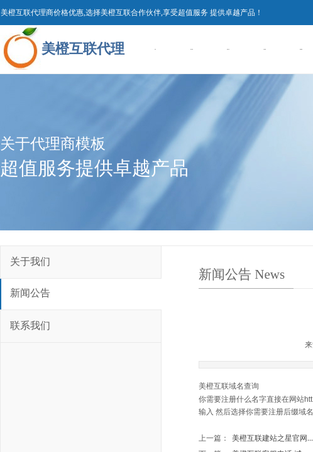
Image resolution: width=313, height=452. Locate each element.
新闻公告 (30, 293)
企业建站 (264, 49)
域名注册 (191, 49)
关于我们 (30, 261)
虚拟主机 (228, 49)
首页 (155, 49)
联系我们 (30, 325)
